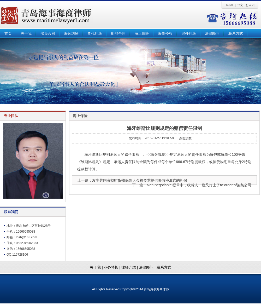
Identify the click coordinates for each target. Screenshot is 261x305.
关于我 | (96, 267)
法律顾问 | (147, 267)
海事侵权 (165, 34)
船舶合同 (118, 34)
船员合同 (47, 34)
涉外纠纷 (188, 34)
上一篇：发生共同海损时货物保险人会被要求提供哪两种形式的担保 (132, 180)
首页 (8, 34)
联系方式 (235, 34)
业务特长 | (112, 267)
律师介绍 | (130, 267)
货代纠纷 (94, 34)
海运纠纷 (71, 34)
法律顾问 (212, 34)
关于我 (26, 34)
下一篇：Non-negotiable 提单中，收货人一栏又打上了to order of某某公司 (191, 185)
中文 (240, 5)
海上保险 (141, 34)
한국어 (250, 5)
